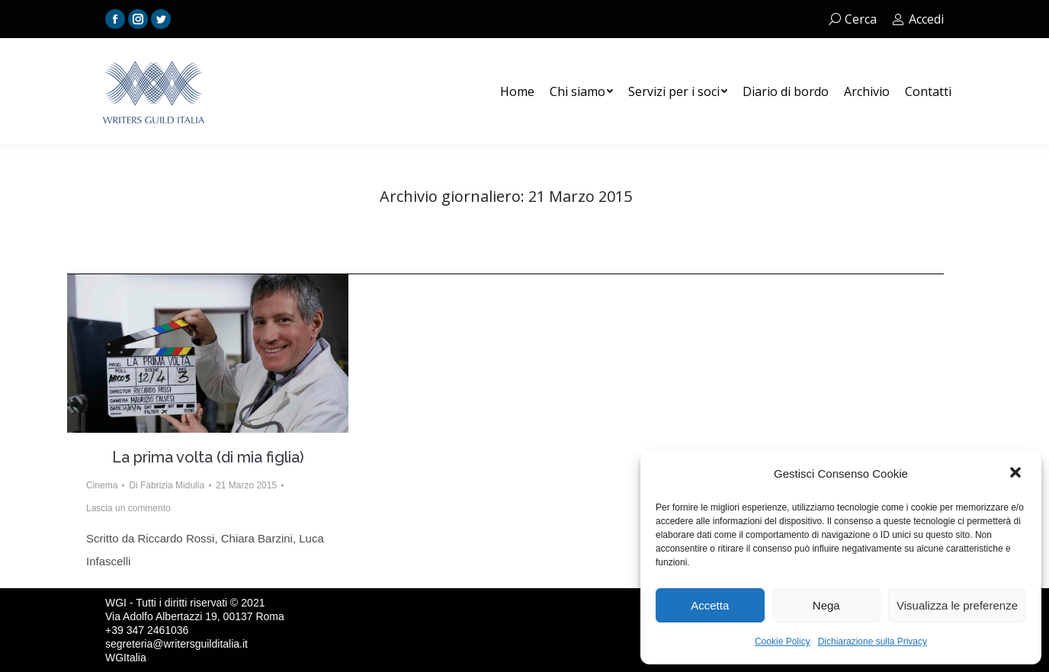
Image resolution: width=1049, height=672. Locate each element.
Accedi (918, 19)
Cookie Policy (782, 641)
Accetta (710, 605)
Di (166, 485)
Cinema (101, 485)
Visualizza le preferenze (957, 605)
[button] (1017, 474)
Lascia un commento (128, 508)
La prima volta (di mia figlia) (208, 457)
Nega (826, 605)
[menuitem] (517, 91)
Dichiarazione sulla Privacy (872, 641)
